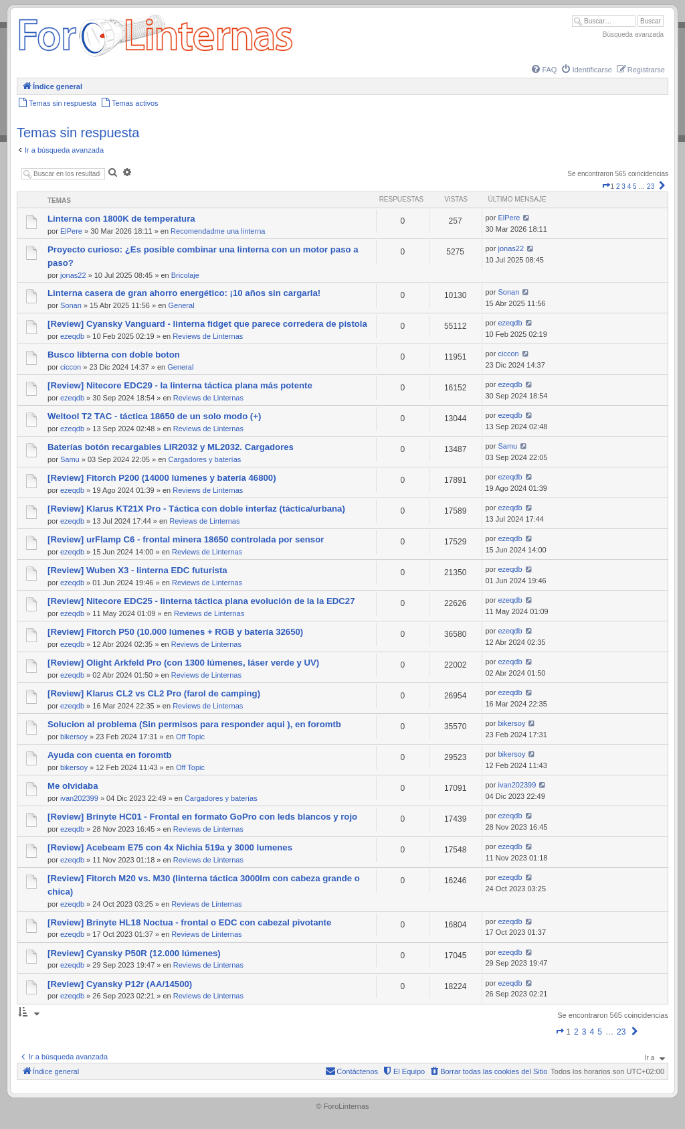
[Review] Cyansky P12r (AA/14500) (119, 984)
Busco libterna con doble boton (113, 355)
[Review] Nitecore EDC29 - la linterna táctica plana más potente (179, 385)
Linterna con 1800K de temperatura (121, 219)
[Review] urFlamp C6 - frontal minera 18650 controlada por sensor (185, 539)
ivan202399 (79, 798)
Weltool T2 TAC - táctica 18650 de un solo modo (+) (154, 416)
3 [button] (623, 186)
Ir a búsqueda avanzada (64, 150)
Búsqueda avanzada (633, 34)
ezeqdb (72, 336)
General (181, 305)
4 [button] (629, 186)
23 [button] (650, 186)
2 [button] (618, 186)
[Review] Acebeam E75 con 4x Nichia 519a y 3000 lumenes (169, 847)
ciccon (70, 367)
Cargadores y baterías (204, 459)
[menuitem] (543, 70)
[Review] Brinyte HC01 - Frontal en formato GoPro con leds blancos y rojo (202, 817)
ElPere (71, 231)
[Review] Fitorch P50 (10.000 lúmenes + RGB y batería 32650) (175, 632)
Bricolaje (185, 275)
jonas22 (73, 275)
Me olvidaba (72, 786)
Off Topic (190, 737)
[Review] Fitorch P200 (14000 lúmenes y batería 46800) (161, 478)
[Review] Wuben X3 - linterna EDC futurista (137, 570)
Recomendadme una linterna (218, 231)
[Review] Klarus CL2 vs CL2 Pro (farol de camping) (153, 693)
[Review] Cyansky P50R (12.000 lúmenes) (134, 953)
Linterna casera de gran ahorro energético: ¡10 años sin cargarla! (183, 293)
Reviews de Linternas (208, 336)
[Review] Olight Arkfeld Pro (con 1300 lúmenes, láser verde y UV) (183, 663)
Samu (70, 459)
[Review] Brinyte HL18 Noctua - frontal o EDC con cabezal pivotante (189, 922)
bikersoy (74, 737)
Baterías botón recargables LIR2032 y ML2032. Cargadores (170, 447)
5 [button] (635, 186)
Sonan (71, 305)
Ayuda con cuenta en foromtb (109, 755)
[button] (606, 186)
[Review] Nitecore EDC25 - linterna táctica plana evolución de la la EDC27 (201, 601)
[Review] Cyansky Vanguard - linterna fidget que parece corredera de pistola (207, 324)
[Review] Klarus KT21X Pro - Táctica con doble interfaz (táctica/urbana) (196, 509)
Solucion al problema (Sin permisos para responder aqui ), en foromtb (194, 724)
